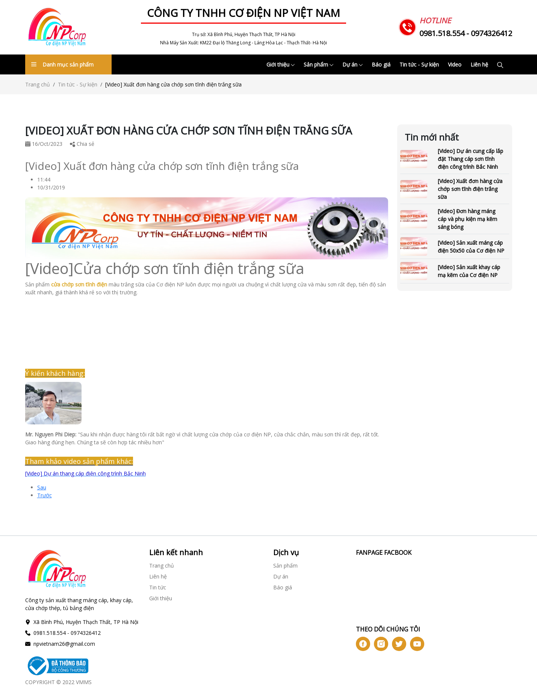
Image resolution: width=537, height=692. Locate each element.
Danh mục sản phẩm (62, 64)
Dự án (352, 64)
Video (454, 64)
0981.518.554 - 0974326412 (465, 33)
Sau (41, 487)
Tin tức (157, 587)
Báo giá (381, 64)
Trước (44, 495)
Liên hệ (479, 64)
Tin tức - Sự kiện (419, 64)
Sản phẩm (318, 64)
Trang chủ (37, 84)
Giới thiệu (280, 64)
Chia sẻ (82, 143)
